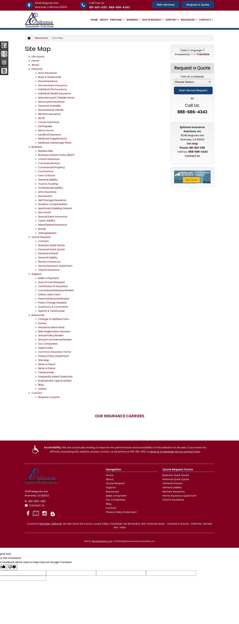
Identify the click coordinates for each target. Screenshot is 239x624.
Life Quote (38, 56)
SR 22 (41, 118)
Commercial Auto (49, 163)
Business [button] (133, 19)
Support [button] (172, 19)
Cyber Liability (46, 220)
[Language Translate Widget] (192, 50)
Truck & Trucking (48, 183)
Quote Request (115, 483)
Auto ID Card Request (51, 282)
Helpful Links (45, 348)
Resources (41, 38)
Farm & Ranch (46, 175)
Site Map (43, 360)
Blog (40, 384)
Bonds (42, 229)
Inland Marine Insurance (52, 224)
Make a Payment (48, 278)
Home (94, 19)
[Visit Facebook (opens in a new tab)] (28, 513)
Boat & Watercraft (49, 77)
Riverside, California (51, 523)
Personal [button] (117, 19)
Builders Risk (45, 151)
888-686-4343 (119, 7)
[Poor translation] (12, 567)
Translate (199, 54)
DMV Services (166, 4)
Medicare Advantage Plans (54, 142)
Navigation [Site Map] (113, 469)
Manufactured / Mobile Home (56, 97)
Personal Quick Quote (51, 249)
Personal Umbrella (49, 105)
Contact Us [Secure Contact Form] (192, 156)
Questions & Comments (53, 306)
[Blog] (52, 513)
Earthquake (45, 126)
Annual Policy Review (50, 335)
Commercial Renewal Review (56, 290)
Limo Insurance (47, 192)
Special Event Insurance (52, 216)
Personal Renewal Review (53, 298)
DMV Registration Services (54, 331)
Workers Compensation (53, 204)
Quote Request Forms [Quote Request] (177, 469)
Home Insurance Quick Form (55, 265)
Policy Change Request (52, 302)
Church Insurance (49, 159)
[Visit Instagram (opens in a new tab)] (44, 513)
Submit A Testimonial (51, 311)
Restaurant (45, 196)
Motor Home (46, 130)
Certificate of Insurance (53, 286)
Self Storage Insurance (52, 200)
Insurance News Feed (51, 327)
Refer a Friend (46, 364)
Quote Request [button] (152, 19)
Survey (42, 323)
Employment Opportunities (55, 380)
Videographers (47, 233)
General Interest (48, 253)
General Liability (47, 179)
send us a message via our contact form (175, 451)
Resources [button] (189, 19)
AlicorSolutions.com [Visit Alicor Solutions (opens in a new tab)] (102, 541)
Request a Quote (49, 397)
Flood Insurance (47, 81)
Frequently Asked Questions (55, 376)
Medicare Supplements (52, 138)
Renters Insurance (49, 114)
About (104, 19)
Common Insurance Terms (54, 352)
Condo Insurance (48, 122)
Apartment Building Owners (55, 208)
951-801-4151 (98, 7)
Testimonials (46, 372)
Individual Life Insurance (52, 89)
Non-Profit (44, 212)
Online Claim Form (49, 294)
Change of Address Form (53, 319)
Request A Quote (198, 4)
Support (111, 487)
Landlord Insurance (49, 134)
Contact (43, 241)
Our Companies (48, 343)
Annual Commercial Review (55, 339)
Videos (42, 388)
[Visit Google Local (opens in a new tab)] (36, 513)
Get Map (192, 143)
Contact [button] (206, 19)
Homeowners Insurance (52, 85)
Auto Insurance (47, 73)
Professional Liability (50, 187)
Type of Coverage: (192, 76)
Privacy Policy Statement (53, 356)
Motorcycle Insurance (51, 101)
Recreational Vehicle (51, 110)
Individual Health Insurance (54, 93)
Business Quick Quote (51, 245)
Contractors (45, 171)
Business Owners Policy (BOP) (56, 155)
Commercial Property (51, 167)
